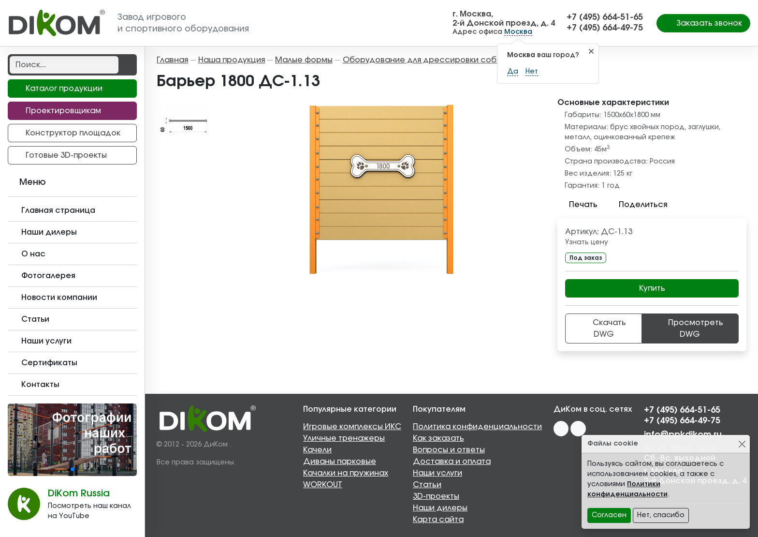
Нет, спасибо (661, 515)
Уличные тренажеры (344, 438)
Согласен (609, 515)
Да (512, 71)
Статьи (427, 485)
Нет (531, 71)
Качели (317, 450)
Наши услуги (437, 473)
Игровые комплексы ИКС (352, 427)
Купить (652, 288)
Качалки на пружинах (345, 473)
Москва (518, 32)
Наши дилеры (440, 508)
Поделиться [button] (637, 205)
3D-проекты (436, 496)
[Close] (742, 444)
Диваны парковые (339, 461)
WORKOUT (322, 485)
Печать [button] (577, 205)
